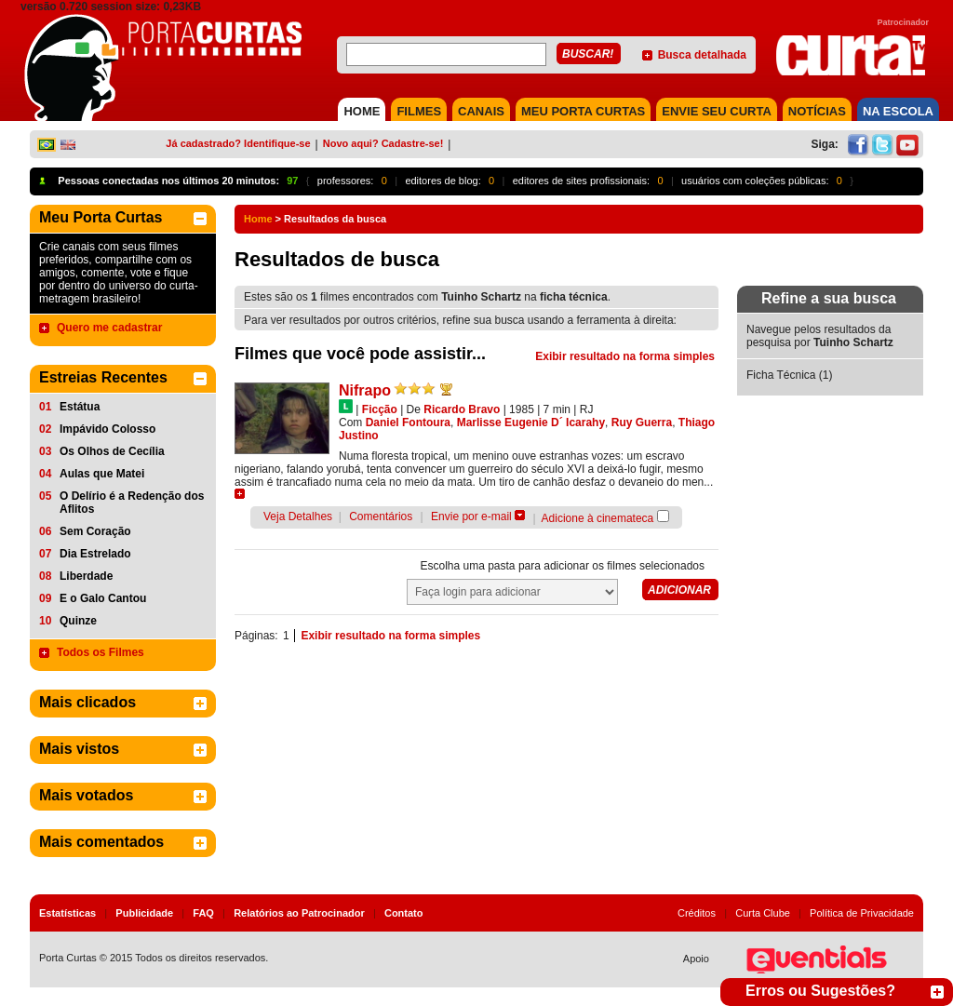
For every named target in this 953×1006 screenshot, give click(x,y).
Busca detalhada (702, 54)
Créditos (697, 913)
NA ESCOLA (898, 111)
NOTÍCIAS (817, 111)
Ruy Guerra (641, 422)
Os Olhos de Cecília (112, 451)
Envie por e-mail (471, 516)
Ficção (379, 409)
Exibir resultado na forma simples (625, 356)
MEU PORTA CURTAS (583, 111)
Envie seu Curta (717, 111)
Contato (403, 913)
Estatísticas (67, 913)
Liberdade (86, 576)
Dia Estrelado (95, 553)
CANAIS (481, 111)
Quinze (78, 620)
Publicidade (144, 913)
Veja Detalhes (297, 516)
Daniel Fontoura (408, 422)
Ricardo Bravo (461, 409)
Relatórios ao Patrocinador (299, 913)
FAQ (203, 913)
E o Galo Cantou (103, 598)
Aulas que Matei (102, 473)
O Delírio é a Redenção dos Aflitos (132, 503)
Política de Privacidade (862, 913)
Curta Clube (762, 913)
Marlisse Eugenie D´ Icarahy (531, 422)
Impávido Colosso (107, 429)
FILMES (418, 111)
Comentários (380, 516)
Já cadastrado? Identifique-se (238, 143)
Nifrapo (365, 390)
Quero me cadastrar (109, 327)
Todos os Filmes (100, 652)
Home (258, 218)
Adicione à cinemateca (598, 518)
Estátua (80, 406)
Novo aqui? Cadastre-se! (383, 143)
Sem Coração (95, 531)
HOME (361, 111)
